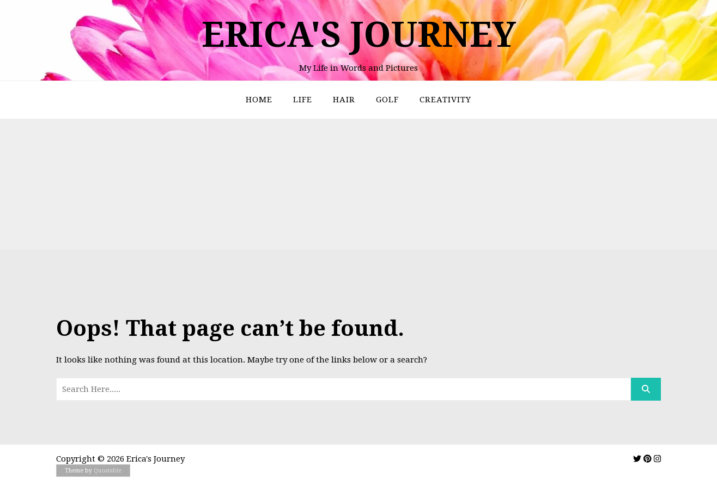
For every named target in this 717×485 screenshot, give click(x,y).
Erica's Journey (359, 34)
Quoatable (107, 471)
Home (259, 100)
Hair (344, 100)
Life (302, 100)
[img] (637, 459)
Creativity (445, 100)
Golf (387, 100)
